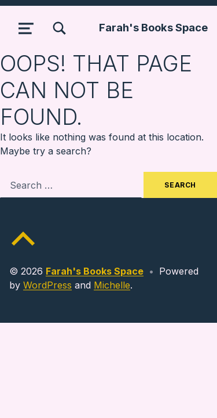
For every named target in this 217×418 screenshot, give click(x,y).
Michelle (112, 285)
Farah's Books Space (153, 27)
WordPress (47, 285)
